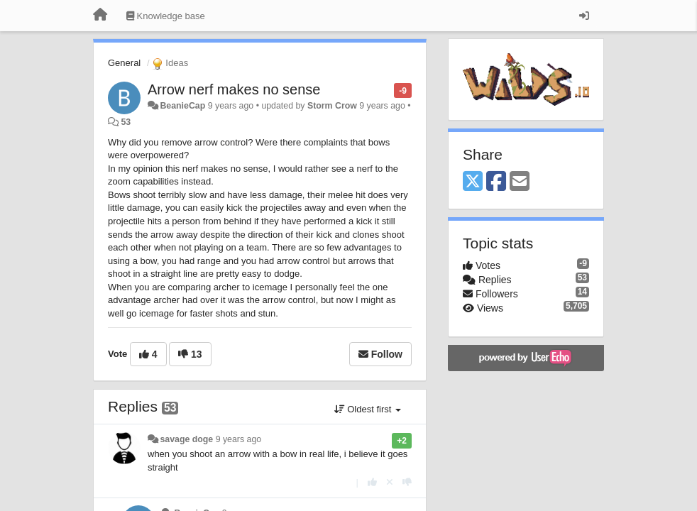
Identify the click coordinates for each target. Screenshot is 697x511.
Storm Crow (332, 106)
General (124, 62)
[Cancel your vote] (389, 482)
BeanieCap (182, 106)
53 (126, 122)
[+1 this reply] (372, 482)
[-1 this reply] (407, 482)
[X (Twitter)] (473, 182)
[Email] (519, 182)
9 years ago (239, 439)
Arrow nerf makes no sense (234, 89)
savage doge (186, 439)
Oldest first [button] (367, 409)
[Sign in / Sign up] (584, 16)
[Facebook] (496, 182)
